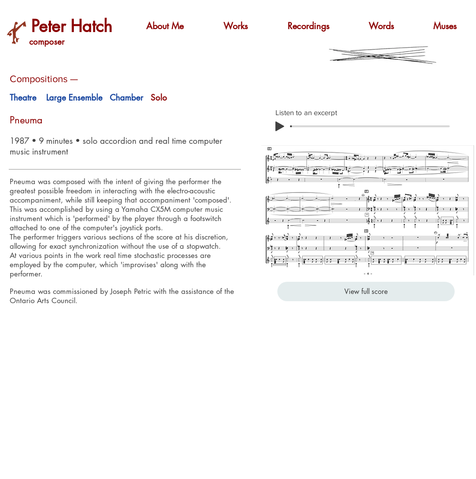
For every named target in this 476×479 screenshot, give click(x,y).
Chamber (126, 97)
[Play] (279, 126)
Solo (159, 97)
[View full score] (366, 291)
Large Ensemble (74, 97)
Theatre (23, 97)
